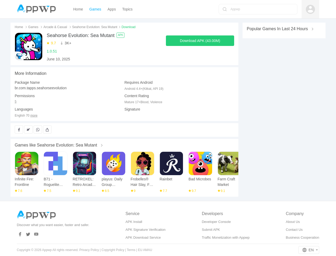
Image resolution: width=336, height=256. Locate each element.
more (33, 115)
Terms (131, 250)
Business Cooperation (302, 237)
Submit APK (211, 230)
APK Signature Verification (145, 230)
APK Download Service (143, 237)
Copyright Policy (113, 250)
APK (120, 35)
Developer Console (216, 222)
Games (33, 27)
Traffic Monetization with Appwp (226, 237)
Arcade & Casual (55, 27)
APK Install (133, 222)
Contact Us (294, 230)
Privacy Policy (89, 250)
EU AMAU (145, 250)
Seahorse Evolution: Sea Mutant (94, 27)
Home (19, 27)
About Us (293, 222)
